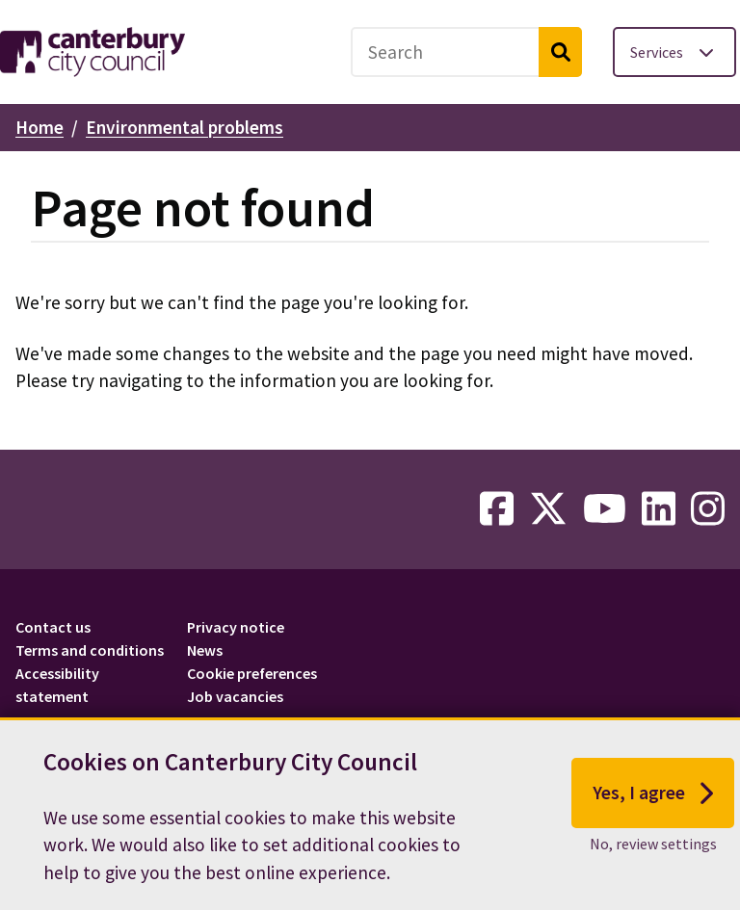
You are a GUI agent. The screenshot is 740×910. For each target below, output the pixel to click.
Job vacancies (235, 696)
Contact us (53, 627)
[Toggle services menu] (674, 52)
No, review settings (653, 853)
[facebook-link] (497, 509)
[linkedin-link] (658, 509)
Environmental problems (184, 127)
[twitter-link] (548, 509)
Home (39, 127)
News (205, 650)
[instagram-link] (708, 509)
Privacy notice (235, 627)
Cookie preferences (252, 673)
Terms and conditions (89, 650)
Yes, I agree (653, 803)
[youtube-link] (604, 509)
